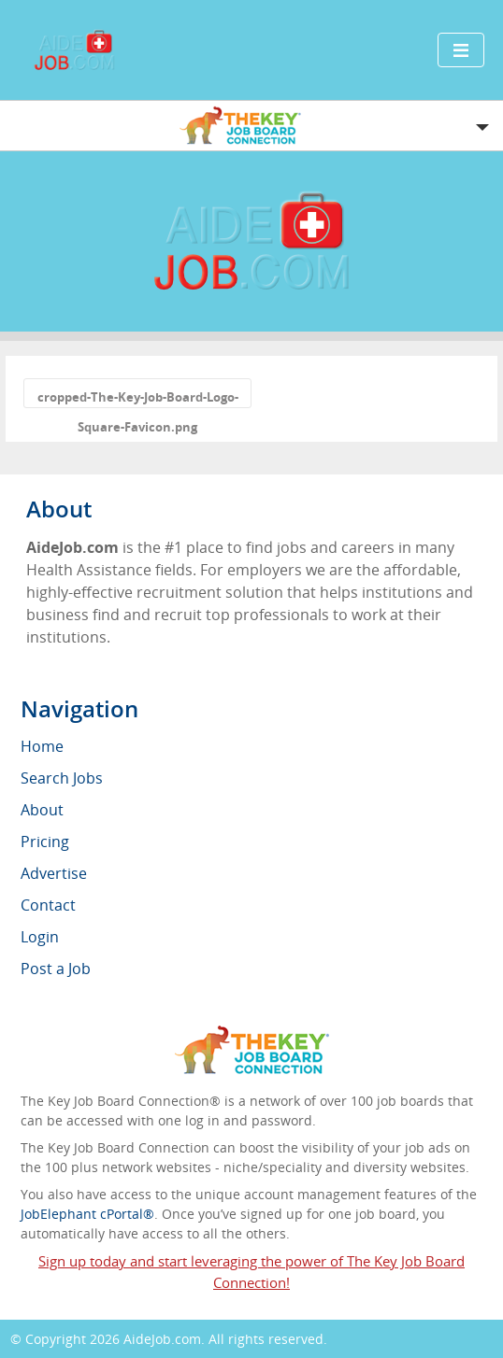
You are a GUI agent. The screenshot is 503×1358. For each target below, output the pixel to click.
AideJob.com (162, 1339)
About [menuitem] (42, 809)
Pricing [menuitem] (45, 841)
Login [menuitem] (40, 937)
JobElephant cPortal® (87, 1214)
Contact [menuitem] (48, 905)
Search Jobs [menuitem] (62, 778)
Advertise (54, 873)
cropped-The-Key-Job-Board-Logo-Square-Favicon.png (137, 398)
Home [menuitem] (42, 746)
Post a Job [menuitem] (56, 968)
